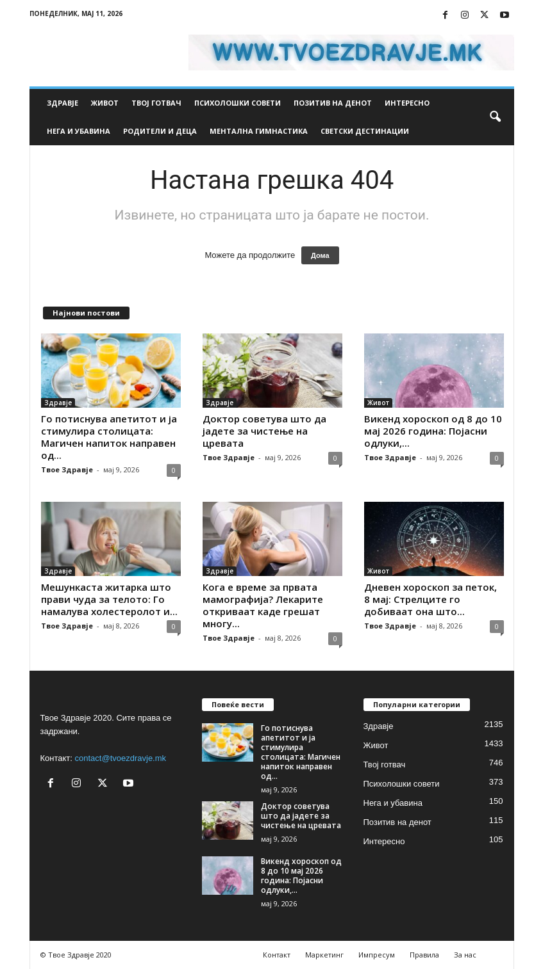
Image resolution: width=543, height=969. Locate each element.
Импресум (376, 954)
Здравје (62, 103)
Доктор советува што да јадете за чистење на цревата (264, 430)
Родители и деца (160, 131)
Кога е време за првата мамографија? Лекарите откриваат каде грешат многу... (263, 605)
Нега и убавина (78, 131)
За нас (465, 954)
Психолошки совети (237, 103)
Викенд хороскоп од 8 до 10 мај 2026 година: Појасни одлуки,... (433, 430)
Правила (424, 954)
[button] (495, 117)
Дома (320, 255)
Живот (105, 103)
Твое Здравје (67, 469)
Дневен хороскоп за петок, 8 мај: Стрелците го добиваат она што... (430, 599)
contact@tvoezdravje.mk (121, 758)
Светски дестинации (365, 131)
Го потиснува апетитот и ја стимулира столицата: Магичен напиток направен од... (109, 436)
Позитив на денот (333, 103)
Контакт (276, 954)
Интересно (407, 103)
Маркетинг (324, 954)
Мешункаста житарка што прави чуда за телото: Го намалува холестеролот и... (109, 599)
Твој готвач (156, 103)
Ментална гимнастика (259, 131)
